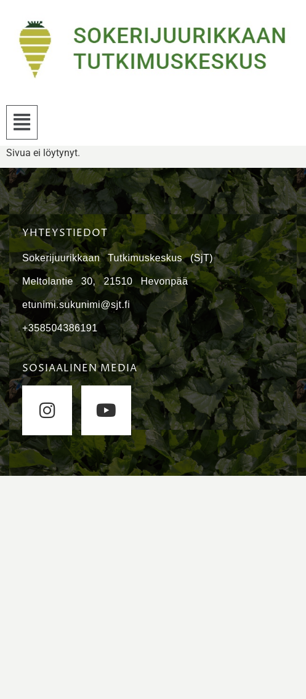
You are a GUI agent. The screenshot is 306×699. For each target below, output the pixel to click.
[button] (22, 122)
